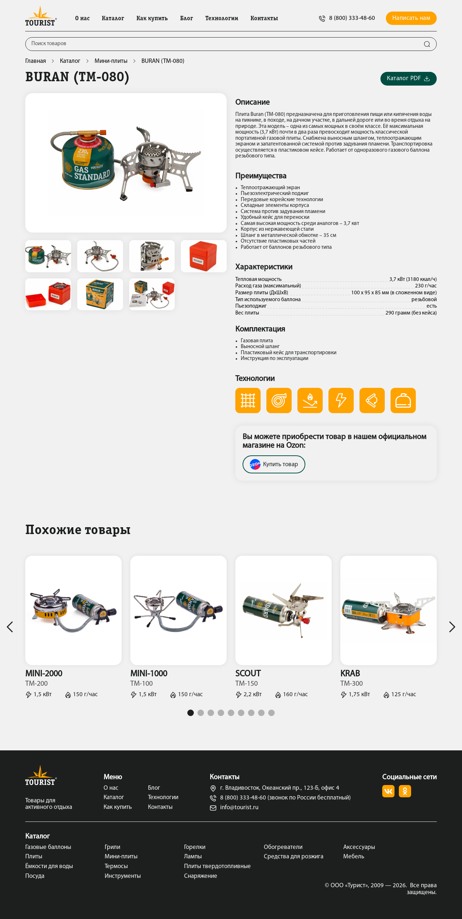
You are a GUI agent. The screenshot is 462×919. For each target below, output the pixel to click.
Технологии (221, 19)
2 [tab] (200, 713)
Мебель (353, 857)
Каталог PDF (408, 78)
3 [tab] (211, 713)
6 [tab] (241, 713)
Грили (112, 847)
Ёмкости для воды (49, 866)
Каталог (113, 19)
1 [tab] (190, 713)
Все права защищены (422, 889)
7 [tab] (251, 713)
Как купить (152, 19)
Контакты (264, 19)
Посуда (34, 876)
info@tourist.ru (234, 808)
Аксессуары (359, 847)
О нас (82, 19)
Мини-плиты (111, 61)
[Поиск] (222, 44)
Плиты (33, 857)
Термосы (116, 866)
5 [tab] (231, 713)
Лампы (193, 857)
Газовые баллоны (48, 847)
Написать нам (411, 18)
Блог (186, 19)
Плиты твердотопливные (217, 866)
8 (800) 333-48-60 (347, 18)
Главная (35, 61)
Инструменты (123, 876)
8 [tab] (261, 713)
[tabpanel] (73, 627)
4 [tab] (221, 713)
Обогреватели (283, 847)
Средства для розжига (293, 857)
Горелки (194, 847)
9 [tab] (271, 713)
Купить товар (274, 464)
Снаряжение (200, 876)
